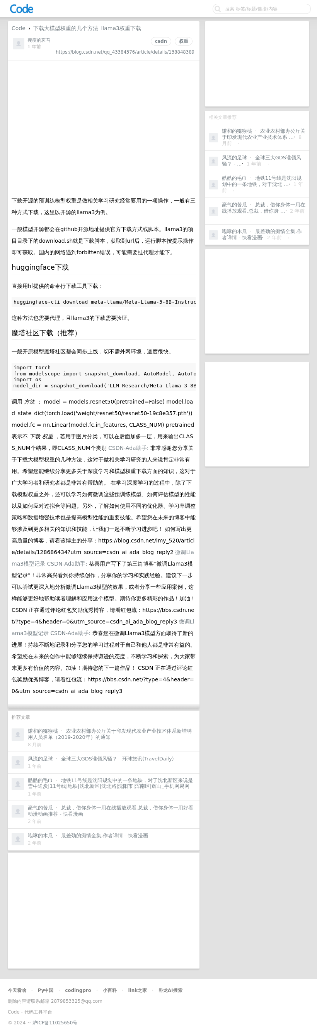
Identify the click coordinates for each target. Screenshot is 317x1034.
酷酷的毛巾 (234, 178)
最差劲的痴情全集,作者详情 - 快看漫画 (262, 234)
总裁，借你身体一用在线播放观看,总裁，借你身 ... (263, 208)
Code (19, 28)
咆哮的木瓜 (234, 231)
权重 (183, 41)
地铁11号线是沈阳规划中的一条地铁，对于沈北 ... (262, 181)
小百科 (110, 990)
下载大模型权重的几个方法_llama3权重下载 (87, 28)
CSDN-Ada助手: (129, 448)
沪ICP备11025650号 (54, 1023)
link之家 (137, 990)
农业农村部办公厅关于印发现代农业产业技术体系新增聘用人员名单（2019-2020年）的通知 (110, 734)
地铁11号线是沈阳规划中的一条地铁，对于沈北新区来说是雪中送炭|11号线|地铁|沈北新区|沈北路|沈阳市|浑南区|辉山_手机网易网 (110, 783)
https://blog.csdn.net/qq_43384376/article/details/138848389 (125, 52)
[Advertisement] (257, 63)
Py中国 (46, 990)
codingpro (78, 990)
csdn (161, 41)
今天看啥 (17, 990)
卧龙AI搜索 (170, 990)
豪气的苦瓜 (234, 205)
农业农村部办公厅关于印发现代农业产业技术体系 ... (263, 134)
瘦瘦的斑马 (39, 40)
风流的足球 (234, 158)
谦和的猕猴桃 (237, 131)
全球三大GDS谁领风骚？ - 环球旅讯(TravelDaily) (117, 759)
